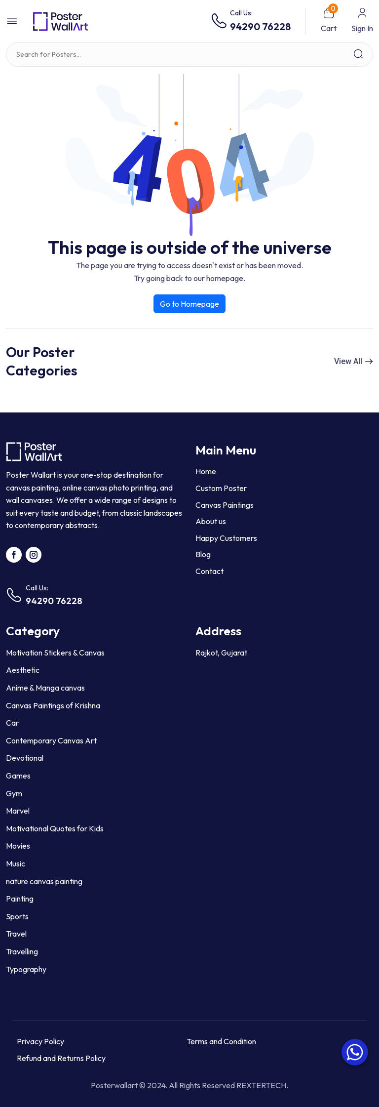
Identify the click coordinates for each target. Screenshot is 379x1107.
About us (210, 521)
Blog (203, 554)
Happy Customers (226, 538)
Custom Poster (221, 488)
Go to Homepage (189, 304)
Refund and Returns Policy (61, 1058)
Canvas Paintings (224, 505)
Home (205, 471)
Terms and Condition (221, 1041)
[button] (12, 21)
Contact (209, 571)
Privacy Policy (40, 1041)
